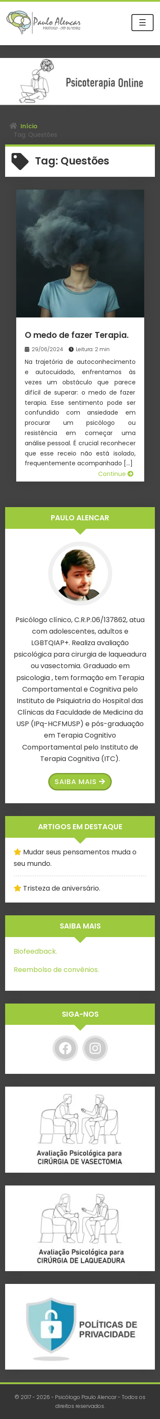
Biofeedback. (35, 951)
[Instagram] (95, 1048)
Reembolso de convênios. (56, 970)
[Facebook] (65, 1048)
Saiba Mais (80, 782)
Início (29, 126)
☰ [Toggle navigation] (142, 23)
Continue (116, 474)
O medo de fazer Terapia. (77, 335)
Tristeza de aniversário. (61, 888)
